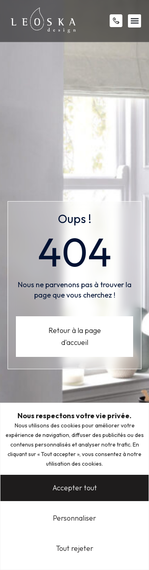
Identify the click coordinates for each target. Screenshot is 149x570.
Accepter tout (74, 487)
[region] (74, 486)
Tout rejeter (74, 548)
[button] (134, 20)
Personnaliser (74, 518)
